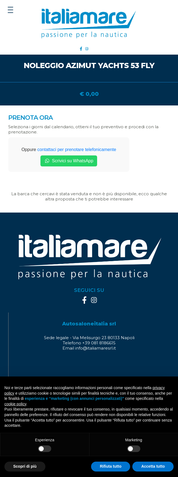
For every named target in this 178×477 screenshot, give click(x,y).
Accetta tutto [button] (153, 466)
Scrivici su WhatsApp (68, 161)
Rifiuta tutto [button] (111, 466)
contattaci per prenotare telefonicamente (76, 149)
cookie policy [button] (15, 404)
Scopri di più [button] (25, 466)
